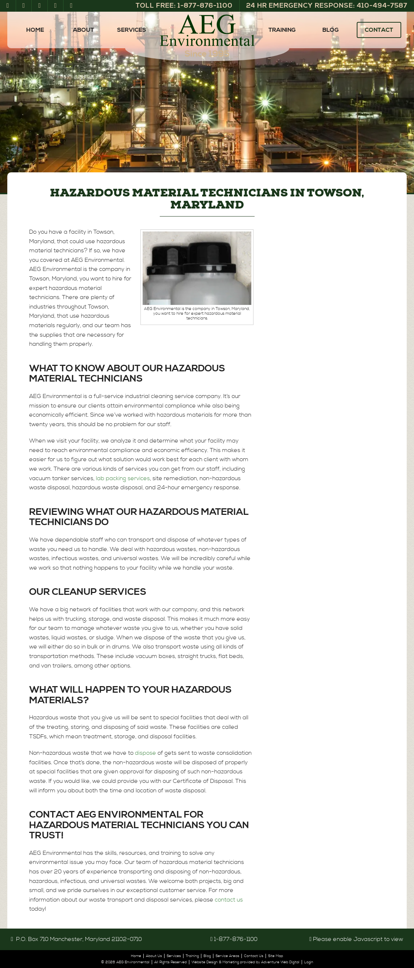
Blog (330, 30)
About (83, 30)
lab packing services (123, 478)
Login (308, 962)
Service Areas (227, 956)
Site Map (275, 956)
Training (282, 30)
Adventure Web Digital (280, 962)
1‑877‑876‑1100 (236, 939)
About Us (154, 956)
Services (131, 30)
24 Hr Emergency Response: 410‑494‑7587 (326, 5)
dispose (145, 753)
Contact (379, 30)
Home (35, 30)
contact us (229, 899)
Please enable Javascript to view (358, 939)
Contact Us (253, 956)
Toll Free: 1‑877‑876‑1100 (184, 5)
